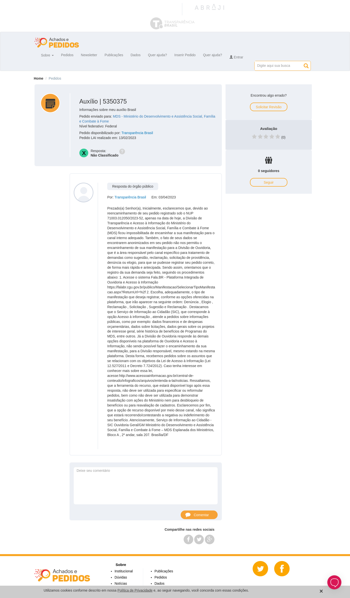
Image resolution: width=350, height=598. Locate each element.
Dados (135, 55)
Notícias (121, 583)
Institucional (124, 571)
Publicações (114, 55)
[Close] (321, 591)
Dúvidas (121, 577)
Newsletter (89, 55)
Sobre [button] (47, 55)
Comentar (197, 514)
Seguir (269, 182)
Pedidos (67, 55)
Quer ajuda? (157, 55)
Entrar (236, 57)
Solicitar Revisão (268, 107)
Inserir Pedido (184, 55)
